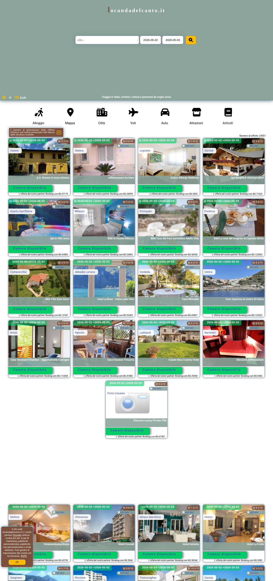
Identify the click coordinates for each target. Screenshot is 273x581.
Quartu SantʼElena (21, 211)
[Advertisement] (136, 473)
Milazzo (79, 211)
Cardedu (145, 272)
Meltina (14, 517)
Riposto (79, 332)
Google (17, 535)
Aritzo (13, 332)
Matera (79, 150)
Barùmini (210, 332)
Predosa (210, 211)
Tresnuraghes (148, 577)
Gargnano (16, 577)
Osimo (209, 517)
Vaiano (14, 150)
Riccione (80, 577)
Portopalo (146, 211)
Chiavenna (81, 517)
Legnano (145, 150)
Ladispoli (145, 332)
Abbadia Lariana (85, 272)
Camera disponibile (29, 187)
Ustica (208, 272)
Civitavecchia (18, 272)
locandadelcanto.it (136, 10)
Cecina (209, 577)
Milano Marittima (150, 517)
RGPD (24, 556)
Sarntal (209, 150)
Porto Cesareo (116, 393)
